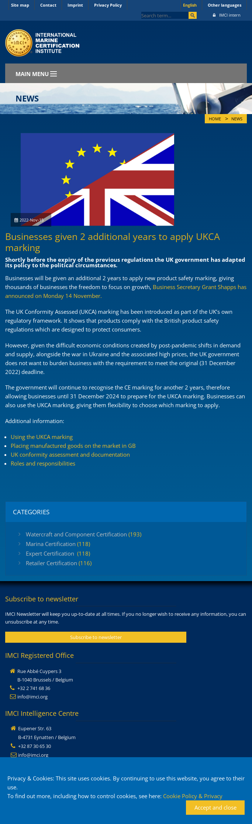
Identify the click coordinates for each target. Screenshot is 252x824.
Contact (48, 5)
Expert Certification (58, 553)
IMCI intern (227, 15)
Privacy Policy (108, 5)
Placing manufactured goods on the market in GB (73, 445)
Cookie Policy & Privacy (192, 796)
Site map (20, 5)
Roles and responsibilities (43, 463)
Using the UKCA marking (42, 436)
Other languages (224, 5)
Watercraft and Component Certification (83, 534)
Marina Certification (58, 543)
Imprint (75, 5)
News (236, 118)
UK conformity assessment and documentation (70, 454)
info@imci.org (32, 696)
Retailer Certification (59, 563)
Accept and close (215, 807)
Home (215, 118)
